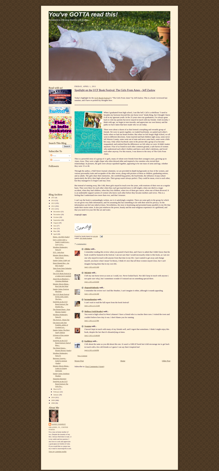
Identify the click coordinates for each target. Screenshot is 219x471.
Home (122, 361)
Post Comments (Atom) (94, 366)
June (55, 228)
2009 (53, 400)
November (57, 214)
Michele (87, 272)
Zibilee (87, 249)
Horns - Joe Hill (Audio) (61, 237)
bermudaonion (90, 299)
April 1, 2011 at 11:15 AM (92, 306)
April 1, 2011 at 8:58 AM (91, 282)
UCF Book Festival (102, 98)
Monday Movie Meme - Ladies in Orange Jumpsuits (61, 368)
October (56, 217)
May (55, 231)
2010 (53, 397)
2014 (53, 200)
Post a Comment (82, 356)
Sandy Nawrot (59, 424)
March (55, 389)
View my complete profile (57, 451)
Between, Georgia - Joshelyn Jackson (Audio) (60, 360)
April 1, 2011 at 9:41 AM (91, 294)
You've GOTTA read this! (83, 14)
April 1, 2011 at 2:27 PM (91, 321)
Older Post (166, 361)
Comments (55, 160)
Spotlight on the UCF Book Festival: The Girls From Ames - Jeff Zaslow (115, 90)
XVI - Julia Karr (58, 252)
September (57, 220)
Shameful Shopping (59, 379)
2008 (53, 403)
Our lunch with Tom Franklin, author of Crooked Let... (60, 325)
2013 (53, 203)
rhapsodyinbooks (91, 287)
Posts (53, 155)
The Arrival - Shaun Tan (61, 320)
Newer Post (79, 361)
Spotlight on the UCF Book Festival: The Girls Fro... (60, 384)
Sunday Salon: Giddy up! (61, 260)
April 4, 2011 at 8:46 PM (91, 350)
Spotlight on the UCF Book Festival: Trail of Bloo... (62, 343)
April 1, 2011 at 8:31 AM (91, 267)
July (55, 226)
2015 (53, 197)
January (56, 395)
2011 (53, 209)
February (56, 392)
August (56, 223)
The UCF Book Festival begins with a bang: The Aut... (61, 296)
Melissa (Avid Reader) (93, 311)
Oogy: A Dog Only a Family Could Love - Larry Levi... (61, 242)
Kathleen (88, 341)
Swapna (87, 326)
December (57, 211)
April (55, 234)
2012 (53, 206)
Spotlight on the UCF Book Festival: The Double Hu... (60, 304)
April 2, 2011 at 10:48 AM (92, 335)
